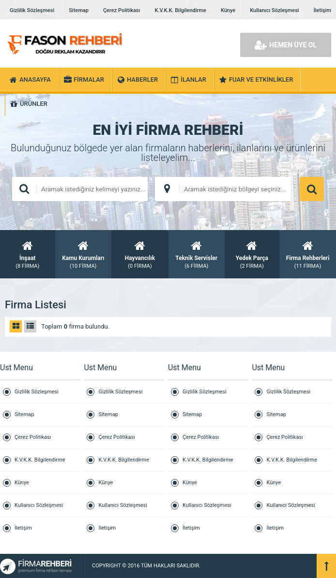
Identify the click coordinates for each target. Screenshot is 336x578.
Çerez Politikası (121, 10)
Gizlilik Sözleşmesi (32, 10)
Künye (228, 10)
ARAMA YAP (312, 189)
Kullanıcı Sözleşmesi (274, 10)
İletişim (322, 10)
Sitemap (79, 10)
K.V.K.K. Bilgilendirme (180, 10)
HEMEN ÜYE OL (286, 45)
